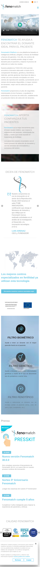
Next (38, 206)
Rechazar (18, 560)
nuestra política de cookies (21, 556)
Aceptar (28, 560)
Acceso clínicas (24, 2)
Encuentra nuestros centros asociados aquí (19, 299)
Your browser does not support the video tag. (20, 25)
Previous (2, 206)
